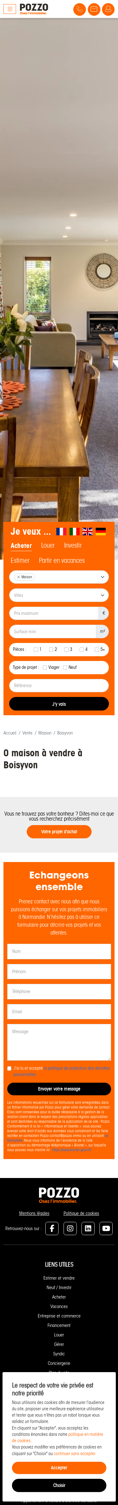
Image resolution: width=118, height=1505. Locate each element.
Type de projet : (26, 667)
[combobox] (59, 577)
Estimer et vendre (59, 1278)
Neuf (73, 667)
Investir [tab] (73, 545)
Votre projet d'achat (59, 832)
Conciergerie (59, 1363)
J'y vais (59, 704)
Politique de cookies (81, 1213)
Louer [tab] (48, 545)
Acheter (59, 1297)
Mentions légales (34, 1213)
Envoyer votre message (59, 1089)
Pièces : (19, 649)
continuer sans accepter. (75, 1453)
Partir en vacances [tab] (62, 560)
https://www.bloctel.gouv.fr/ (71, 1149)
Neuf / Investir (59, 1287)
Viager (53, 667)
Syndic (59, 1354)
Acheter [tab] (21, 545)
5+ (102, 649)
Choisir (59, 1485)
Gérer (59, 1344)
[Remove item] (18, 577)
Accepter (59, 1468)
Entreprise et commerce (59, 1316)
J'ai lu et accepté (62, 1071)
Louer (59, 1335)
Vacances (59, 1306)
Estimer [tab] (20, 560)
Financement (59, 1325)
